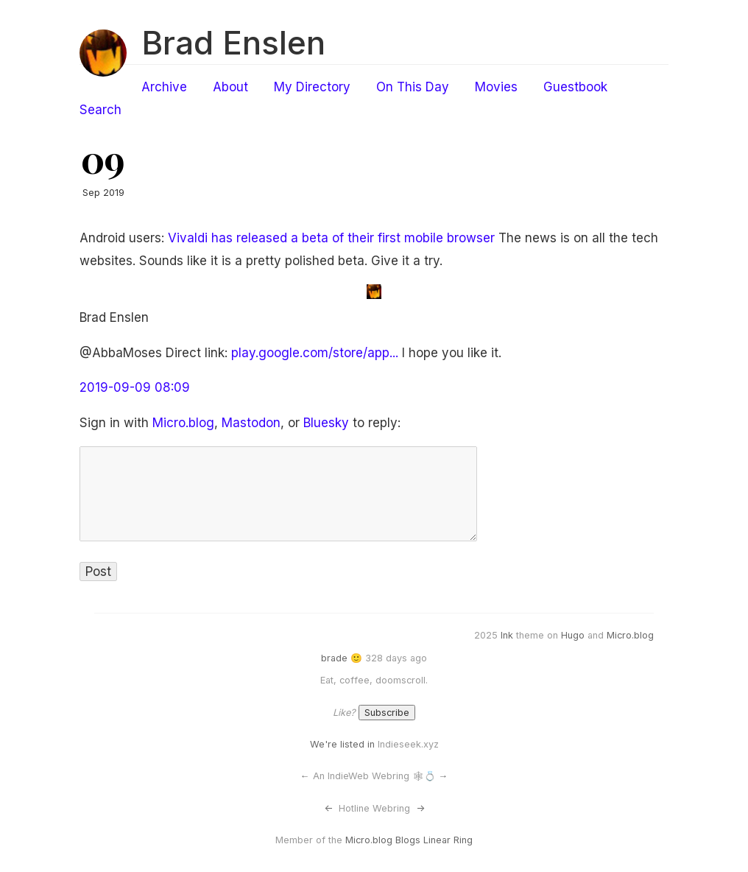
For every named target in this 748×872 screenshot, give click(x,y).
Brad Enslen (233, 43)
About (230, 87)
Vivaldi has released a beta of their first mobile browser (331, 238)
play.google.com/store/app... (314, 352)
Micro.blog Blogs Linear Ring (409, 839)
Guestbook (575, 87)
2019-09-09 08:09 (135, 387)
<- (328, 808)
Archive (164, 87)
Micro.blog (183, 422)
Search (100, 109)
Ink (507, 635)
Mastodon (251, 422)
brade (334, 658)
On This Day (412, 87)
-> (420, 808)
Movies (496, 87)
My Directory (312, 87)
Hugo (573, 635)
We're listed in (342, 744)
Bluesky (326, 422)
